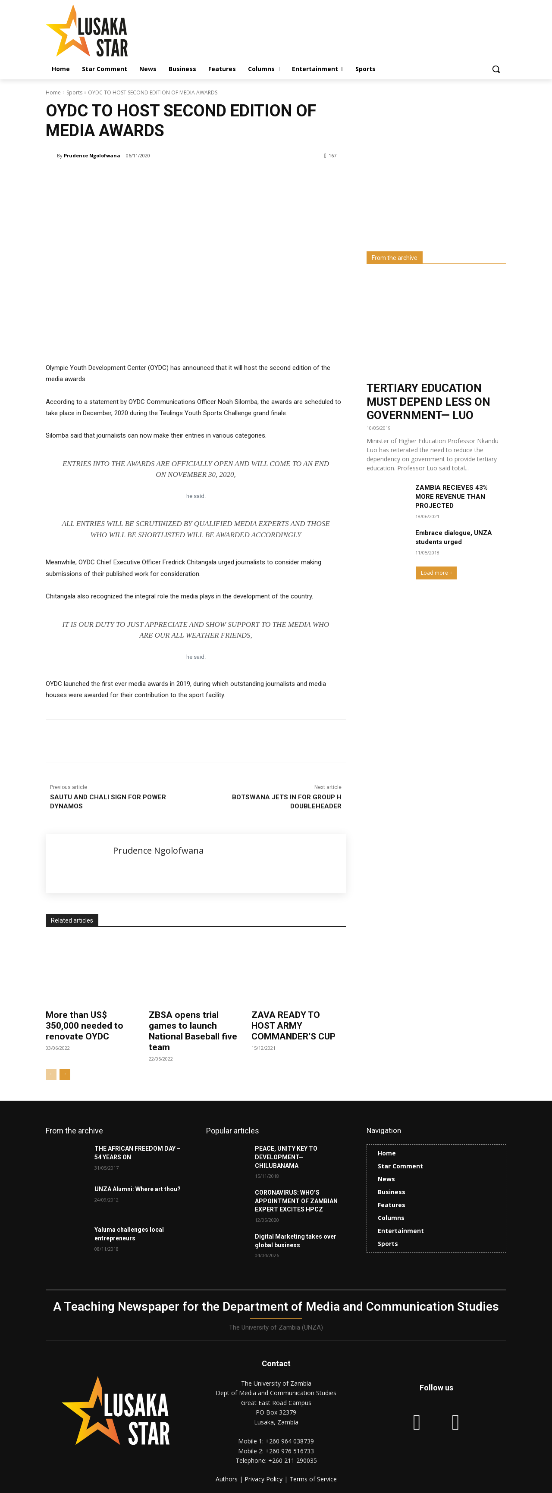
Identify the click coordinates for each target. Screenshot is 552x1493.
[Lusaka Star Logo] (115, 30)
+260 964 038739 (289, 1441)
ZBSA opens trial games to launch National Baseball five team (193, 1031)
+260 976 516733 (289, 1451)
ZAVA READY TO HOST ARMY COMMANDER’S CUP (293, 1026)
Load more (436, 572)
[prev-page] (51, 1074)
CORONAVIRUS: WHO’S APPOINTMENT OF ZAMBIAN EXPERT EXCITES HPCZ (296, 1201)
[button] (496, 69)
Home (53, 92)
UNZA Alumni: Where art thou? (137, 1189)
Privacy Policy (264, 1479)
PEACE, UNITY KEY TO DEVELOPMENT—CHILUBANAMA (286, 1157)
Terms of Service (313, 1479)
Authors (227, 1479)
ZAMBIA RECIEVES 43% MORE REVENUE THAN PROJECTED (451, 497)
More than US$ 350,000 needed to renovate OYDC (84, 1026)
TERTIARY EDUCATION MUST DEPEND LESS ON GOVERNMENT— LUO (428, 401)
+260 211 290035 (292, 1460)
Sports (74, 92)
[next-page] (65, 1074)
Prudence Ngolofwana (92, 155)
